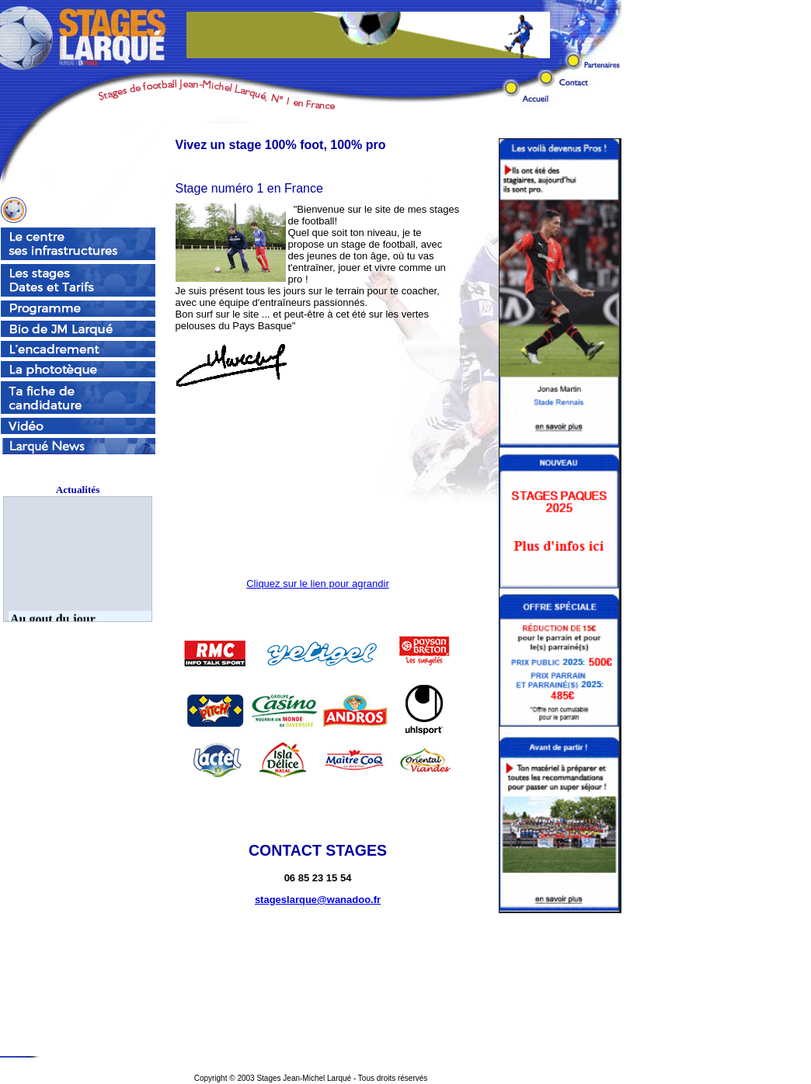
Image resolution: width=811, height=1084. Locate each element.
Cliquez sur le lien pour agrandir (317, 583)
